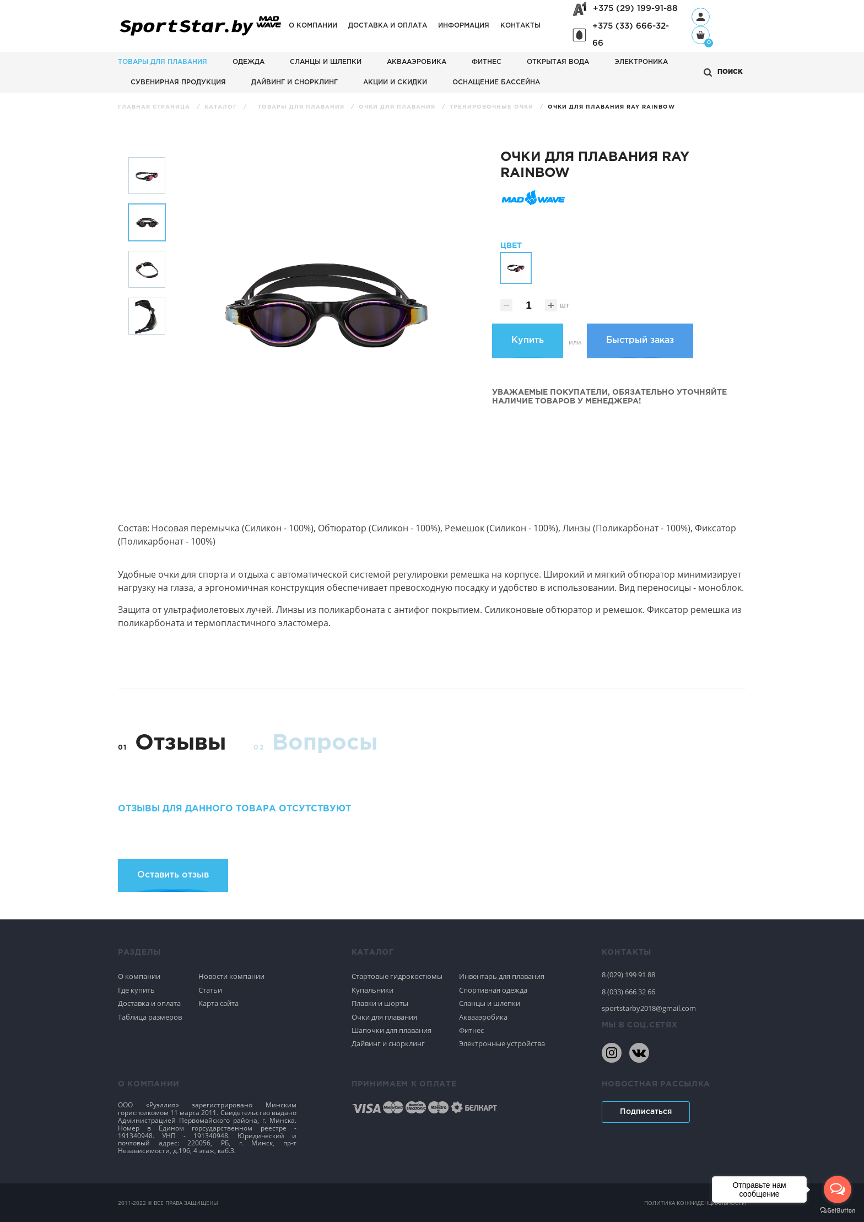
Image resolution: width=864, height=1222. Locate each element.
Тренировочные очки (493, 107)
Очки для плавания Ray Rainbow (611, 107)
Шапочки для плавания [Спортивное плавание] (391, 1030)
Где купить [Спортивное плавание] (136, 990)
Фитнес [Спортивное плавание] (471, 1030)
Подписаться (646, 1111)
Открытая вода (558, 62)
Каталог (221, 107)
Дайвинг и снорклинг (294, 82)
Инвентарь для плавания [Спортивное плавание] (501, 976)
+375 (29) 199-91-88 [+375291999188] (635, 8)
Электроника (641, 62)
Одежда (248, 62)
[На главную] (200, 36)
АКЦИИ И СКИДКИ (395, 82)
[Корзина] (700, 36)
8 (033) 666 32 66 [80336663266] (628, 992)
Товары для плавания (162, 62)
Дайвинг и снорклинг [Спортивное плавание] (388, 1043)
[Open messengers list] (837, 1189)
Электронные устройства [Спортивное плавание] (502, 1043)
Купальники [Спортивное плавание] (372, 990)
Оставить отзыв (173, 875)
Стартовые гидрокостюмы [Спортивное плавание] (397, 976)
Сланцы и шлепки (325, 62)
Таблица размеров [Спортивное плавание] (150, 1017)
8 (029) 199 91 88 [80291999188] (628, 974)
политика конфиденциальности (695, 1203)
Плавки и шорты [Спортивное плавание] (380, 1003)
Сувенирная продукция (178, 82)
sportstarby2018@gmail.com (649, 1008)
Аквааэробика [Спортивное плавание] (483, 1017)
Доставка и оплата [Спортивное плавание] (149, 1003)
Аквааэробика (416, 62)
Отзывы (180, 743)
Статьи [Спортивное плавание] (210, 990)
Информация (463, 26)
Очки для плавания (398, 107)
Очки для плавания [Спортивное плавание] (384, 1017)
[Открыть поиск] (723, 72)
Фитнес (486, 62)
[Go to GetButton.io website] (837, 1210)
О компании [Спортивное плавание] (139, 976)
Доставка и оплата (387, 26)
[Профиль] (701, 17)
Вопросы (324, 743)
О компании (313, 26)
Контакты (520, 26)
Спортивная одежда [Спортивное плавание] (493, 990)
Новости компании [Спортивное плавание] (231, 976)
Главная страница (155, 107)
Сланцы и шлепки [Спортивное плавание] (489, 1003)
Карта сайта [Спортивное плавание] (218, 1003)
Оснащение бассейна (496, 82)
